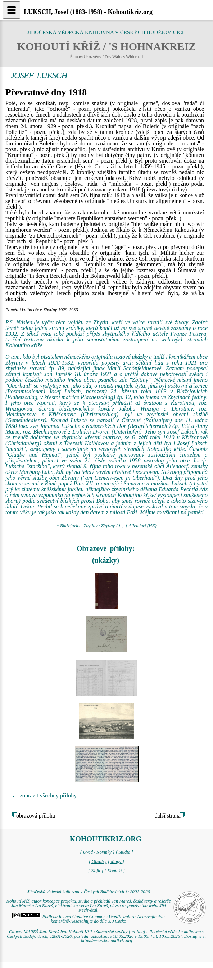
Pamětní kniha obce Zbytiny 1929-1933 (41, 309)
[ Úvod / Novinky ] (97, 852)
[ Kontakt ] (114, 870)
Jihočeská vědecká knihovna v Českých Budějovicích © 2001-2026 (88, 891)
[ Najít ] (95, 870)
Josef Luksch (182, 432)
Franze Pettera (188, 334)
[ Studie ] (124, 852)
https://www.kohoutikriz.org (106, 940)
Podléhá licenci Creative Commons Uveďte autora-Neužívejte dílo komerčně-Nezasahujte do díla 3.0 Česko (88, 919)
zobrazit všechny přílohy (48, 795)
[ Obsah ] (98, 861)
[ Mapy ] (116, 861)
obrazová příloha (35, 816)
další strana (167, 816)
